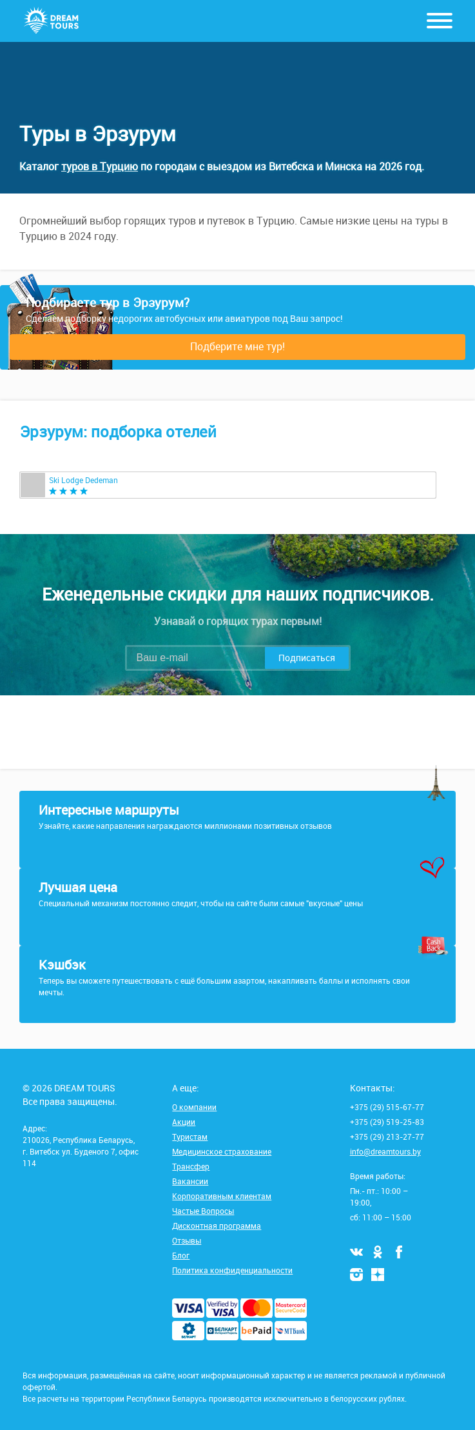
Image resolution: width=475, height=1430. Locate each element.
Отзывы (186, 1240)
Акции (183, 1122)
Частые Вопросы (203, 1211)
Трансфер (190, 1166)
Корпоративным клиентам (221, 1196)
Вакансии (190, 1181)
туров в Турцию (99, 166)
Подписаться (306, 657)
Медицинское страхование (221, 1151)
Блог (180, 1255)
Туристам (190, 1136)
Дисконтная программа (216, 1225)
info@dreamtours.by (385, 1151)
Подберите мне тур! (237, 346)
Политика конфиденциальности (232, 1270)
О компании (194, 1107)
